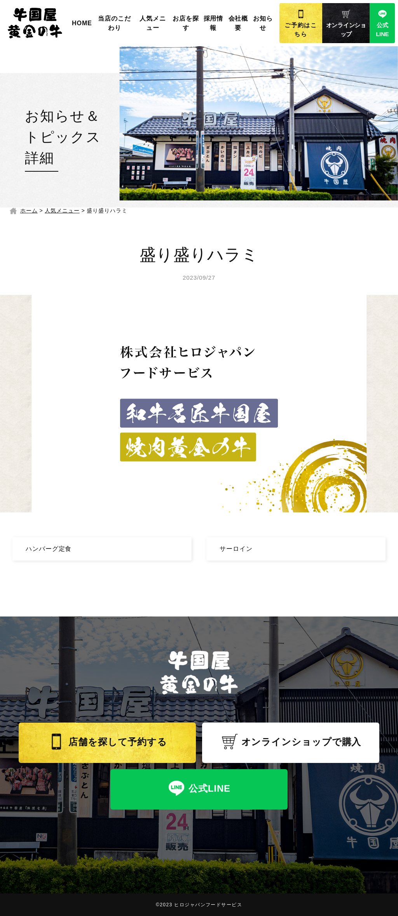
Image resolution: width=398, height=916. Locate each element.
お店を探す (186, 23)
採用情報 (213, 23)
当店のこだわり (114, 23)
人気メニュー (153, 23)
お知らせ (263, 23)
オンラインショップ (346, 23)
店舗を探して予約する (107, 742)
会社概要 (238, 23)
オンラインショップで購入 (290, 742)
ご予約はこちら (301, 23)
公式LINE (382, 23)
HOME (82, 23)
